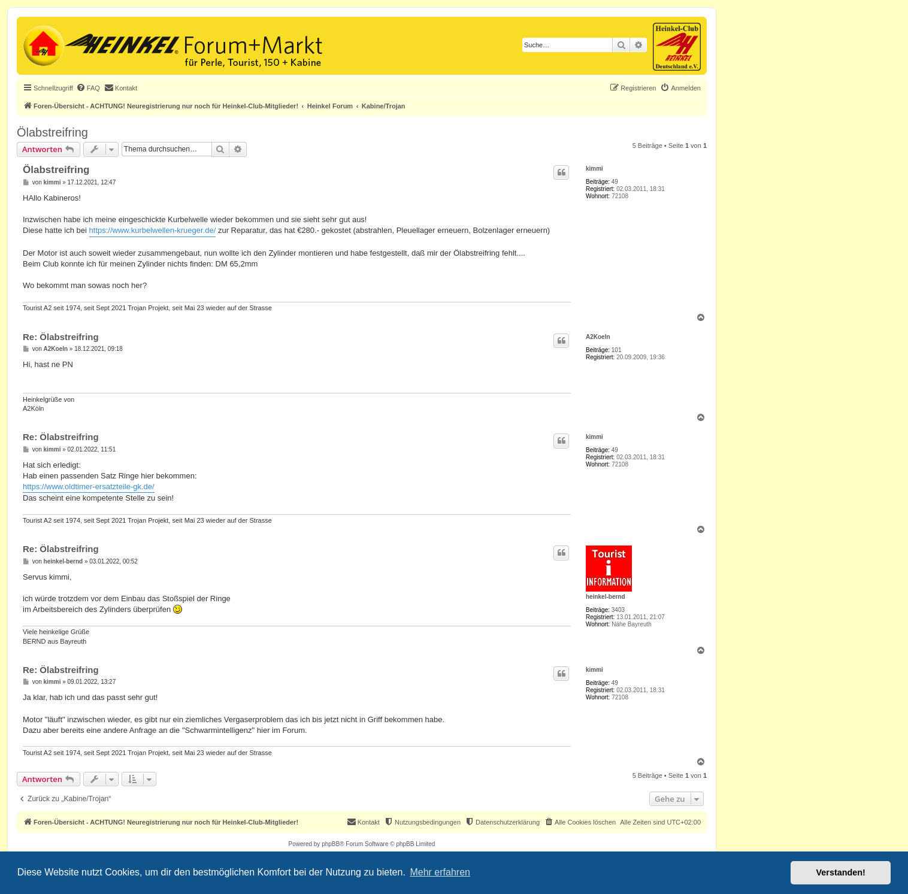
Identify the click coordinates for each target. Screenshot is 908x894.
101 (617, 350)
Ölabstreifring (52, 132)
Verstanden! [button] (840, 872)
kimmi (594, 168)
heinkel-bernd (605, 596)
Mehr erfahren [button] (440, 872)
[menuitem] (88, 88)
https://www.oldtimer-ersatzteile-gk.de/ (89, 486)
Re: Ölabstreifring (61, 337)
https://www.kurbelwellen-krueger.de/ (152, 230)
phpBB (331, 844)
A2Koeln (598, 337)
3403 (618, 610)
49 (615, 181)
